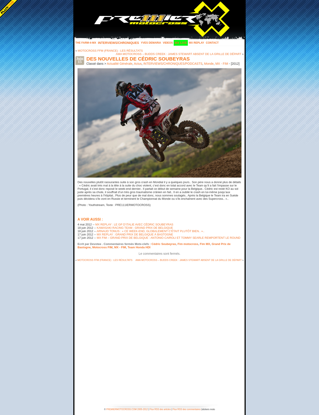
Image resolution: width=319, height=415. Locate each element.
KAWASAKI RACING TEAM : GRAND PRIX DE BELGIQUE (135, 227)
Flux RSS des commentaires (187, 409)
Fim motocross (188, 244)
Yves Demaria (151, 42)
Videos (168, 42)
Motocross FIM (102, 247)
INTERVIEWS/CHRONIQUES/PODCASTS (172, 63)
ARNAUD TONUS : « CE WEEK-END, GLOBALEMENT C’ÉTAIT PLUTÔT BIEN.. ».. (150, 231)
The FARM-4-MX (85, 42)
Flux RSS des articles (160, 409)
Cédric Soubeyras (164, 244)
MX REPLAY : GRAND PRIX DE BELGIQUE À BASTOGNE (135, 234)
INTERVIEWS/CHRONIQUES (118, 43)
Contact (212, 42)
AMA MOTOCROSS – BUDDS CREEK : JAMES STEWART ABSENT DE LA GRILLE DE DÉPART (178, 54)
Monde (209, 63)
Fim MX (205, 244)
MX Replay (196, 42)
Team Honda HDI (139, 247)
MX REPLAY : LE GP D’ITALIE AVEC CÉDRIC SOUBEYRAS (134, 224)
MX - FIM (221, 63)
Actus (138, 63)
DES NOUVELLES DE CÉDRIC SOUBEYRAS (138, 59)
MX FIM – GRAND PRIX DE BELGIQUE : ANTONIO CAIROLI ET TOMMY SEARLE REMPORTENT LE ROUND (168, 237)
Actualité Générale (119, 63)
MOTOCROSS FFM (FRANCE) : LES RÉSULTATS (110, 50)
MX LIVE (181, 43)
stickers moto (208, 409)
